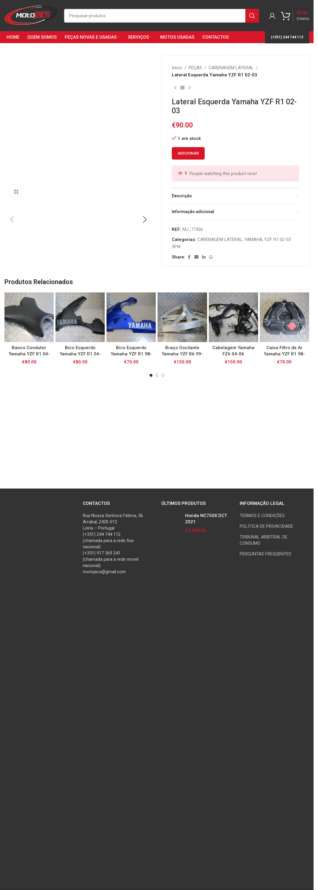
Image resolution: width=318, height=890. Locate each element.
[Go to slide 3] (162, 724)
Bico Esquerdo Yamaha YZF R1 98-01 (131, 703)
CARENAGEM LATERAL (231, 67)
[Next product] (189, 88)
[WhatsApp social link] (210, 257)
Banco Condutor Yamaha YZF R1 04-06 (29, 703)
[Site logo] (31, 15)
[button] (11, 392)
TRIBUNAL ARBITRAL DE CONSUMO (263, 790)
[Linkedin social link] (203, 257)
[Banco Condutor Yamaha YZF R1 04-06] (29, 666)
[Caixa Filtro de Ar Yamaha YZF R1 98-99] (284, 666)
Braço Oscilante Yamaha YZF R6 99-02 (182, 703)
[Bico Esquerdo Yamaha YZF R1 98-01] (131, 666)
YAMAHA (253, 239)
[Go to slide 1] (151, 724)
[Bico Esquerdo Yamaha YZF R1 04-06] (80, 666)
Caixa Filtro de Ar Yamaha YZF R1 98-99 (284, 703)
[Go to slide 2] (156, 724)
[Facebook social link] (189, 257)
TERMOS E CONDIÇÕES (262, 765)
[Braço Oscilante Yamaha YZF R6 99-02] (182, 666)
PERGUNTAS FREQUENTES (265, 803)
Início (177, 67)
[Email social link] (196, 257)
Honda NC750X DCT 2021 (206, 768)
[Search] (161, 16)
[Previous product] (175, 88)
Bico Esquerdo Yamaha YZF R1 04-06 (80, 703)
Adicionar (188, 153)
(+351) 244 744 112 (287, 37)
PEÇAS (195, 67)
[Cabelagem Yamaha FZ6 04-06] (233, 666)
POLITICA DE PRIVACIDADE (266, 776)
